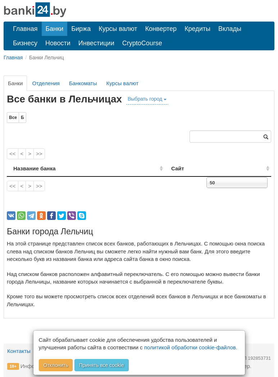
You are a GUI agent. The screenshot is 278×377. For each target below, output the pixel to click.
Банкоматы (83, 83)
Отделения (46, 83)
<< (12, 154)
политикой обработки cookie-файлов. (190, 347)
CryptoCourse (142, 43)
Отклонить (56, 365)
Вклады (229, 28)
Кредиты (197, 28)
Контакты (19, 351)
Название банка (34, 168)
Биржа (81, 28)
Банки (55, 28)
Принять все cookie (101, 365)
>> (39, 154)
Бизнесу (25, 43)
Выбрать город (147, 99)
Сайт (199, 168)
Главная (25, 28)
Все (13, 117)
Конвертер (161, 28)
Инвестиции (96, 43)
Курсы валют (118, 28)
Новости (57, 43)
